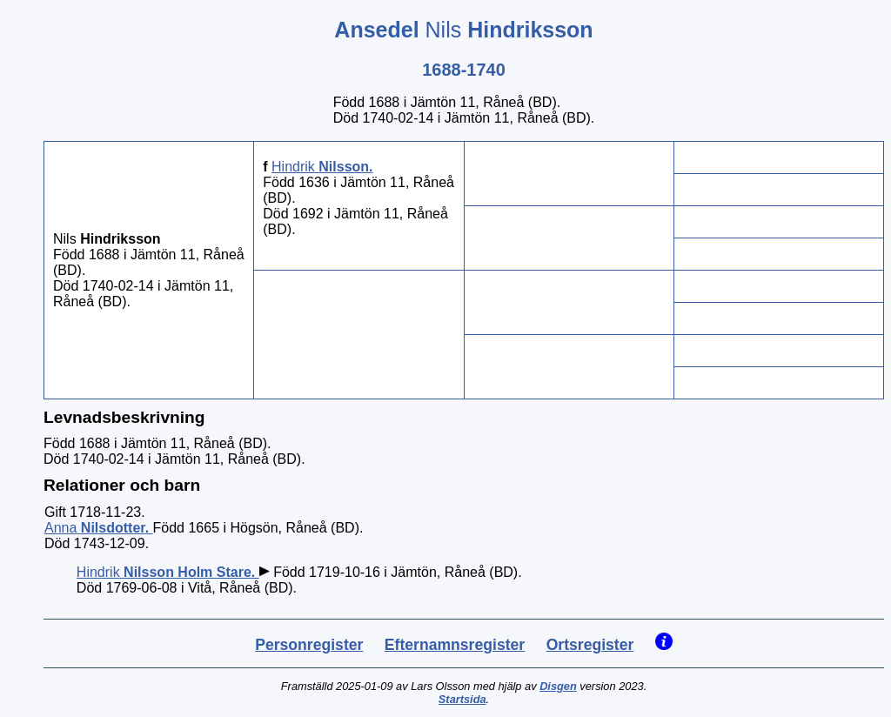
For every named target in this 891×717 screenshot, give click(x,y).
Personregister (309, 644)
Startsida (462, 699)
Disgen (558, 686)
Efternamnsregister (455, 644)
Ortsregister (590, 644)
